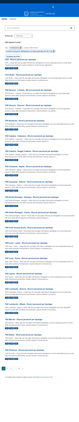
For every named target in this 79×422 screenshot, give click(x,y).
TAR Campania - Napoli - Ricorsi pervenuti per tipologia (28, 166)
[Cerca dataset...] (37, 28)
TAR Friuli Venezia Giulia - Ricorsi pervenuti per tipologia (29, 228)
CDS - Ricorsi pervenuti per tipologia (20, 59)
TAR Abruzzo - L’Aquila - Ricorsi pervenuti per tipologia (28, 90)
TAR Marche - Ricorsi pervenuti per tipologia (23, 319)
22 (19, 368)
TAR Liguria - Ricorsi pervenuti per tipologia (23, 274)
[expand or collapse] (53, 7)
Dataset (12, 19)
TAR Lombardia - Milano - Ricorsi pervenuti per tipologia (28, 304)
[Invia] (71, 28)
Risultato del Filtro (13, 56)
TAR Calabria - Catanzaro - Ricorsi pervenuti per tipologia (29, 136)
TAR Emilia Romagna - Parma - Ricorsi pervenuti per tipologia (31, 212)
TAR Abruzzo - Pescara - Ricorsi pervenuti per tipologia (28, 105)
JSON (11, 68)
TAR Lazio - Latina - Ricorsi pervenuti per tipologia (26, 243)
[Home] (4, 19)
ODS (16, 68)
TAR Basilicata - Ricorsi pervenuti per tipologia (24, 121)
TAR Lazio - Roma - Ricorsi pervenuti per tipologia (26, 258)
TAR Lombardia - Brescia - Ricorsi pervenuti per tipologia (29, 289)
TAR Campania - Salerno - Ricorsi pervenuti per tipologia (29, 182)
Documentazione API (46, 377)
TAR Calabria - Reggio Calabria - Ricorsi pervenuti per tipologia (31, 151)
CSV (7, 68)
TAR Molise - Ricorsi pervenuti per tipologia (23, 335)
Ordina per (9, 36)
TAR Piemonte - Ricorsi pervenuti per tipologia (24, 350)
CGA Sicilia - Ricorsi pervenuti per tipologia (23, 75)
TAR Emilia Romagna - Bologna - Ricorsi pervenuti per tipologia (32, 197)
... (14, 368)
